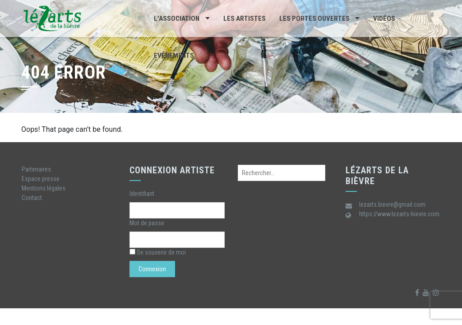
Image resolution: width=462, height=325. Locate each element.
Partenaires (36, 169)
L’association (176, 18)
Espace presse (41, 178)
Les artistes (244, 18)
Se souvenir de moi (157, 252)
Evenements (174, 55)
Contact (32, 197)
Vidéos (384, 18)
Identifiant (141, 193)
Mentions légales (43, 188)
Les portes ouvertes (314, 18)
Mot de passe (146, 223)
